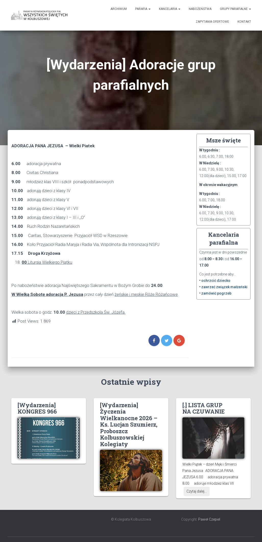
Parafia (143, 9)
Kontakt (244, 21)
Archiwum (118, 9)
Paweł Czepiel (209, 519)
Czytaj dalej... (196, 491)
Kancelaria (169, 9)
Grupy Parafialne (235, 9)
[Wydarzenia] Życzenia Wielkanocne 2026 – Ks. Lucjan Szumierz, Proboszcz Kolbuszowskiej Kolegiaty (128, 424)
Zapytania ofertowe (212, 21)
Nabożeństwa (200, 9)
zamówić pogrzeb (216, 293)
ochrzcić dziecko (215, 281)
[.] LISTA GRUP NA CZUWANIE (203, 408)
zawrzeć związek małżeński (224, 287)
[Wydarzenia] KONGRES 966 (37, 408)
